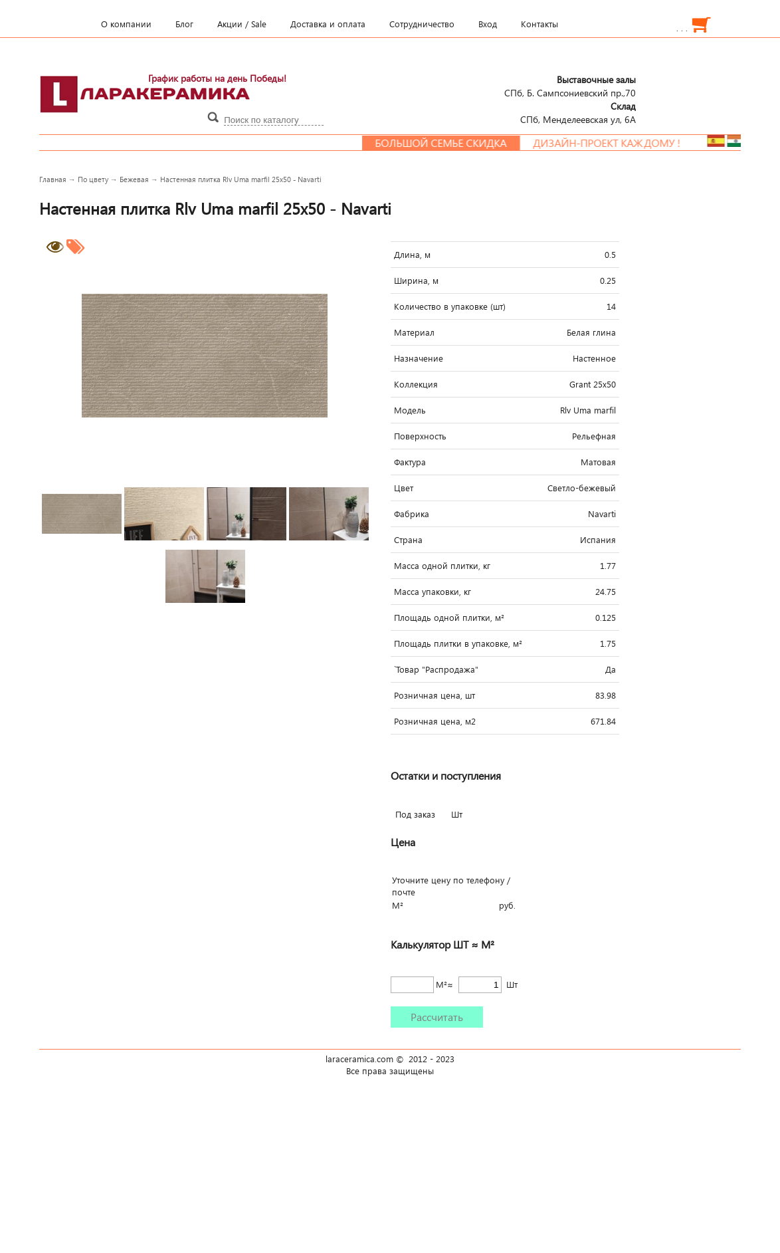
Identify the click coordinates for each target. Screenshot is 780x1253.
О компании (126, 24)
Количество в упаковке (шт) (450, 306)
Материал (414, 332)
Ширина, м (416, 280)
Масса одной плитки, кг (442, 566)
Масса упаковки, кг (432, 592)
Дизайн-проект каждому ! (615, 143)
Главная (52, 179)
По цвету (93, 179)
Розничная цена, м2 (435, 721)
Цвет (403, 488)
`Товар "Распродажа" (436, 669)
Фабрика (411, 514)
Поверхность (420, 436)
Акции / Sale (241, 24)
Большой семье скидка (449, 143)
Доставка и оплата (327, 24)
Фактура (410, 462)
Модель (410, 410)
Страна (408, 540)
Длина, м (412, 255)
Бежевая (134, 179)
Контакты (539, 24)
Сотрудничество (421, 24)
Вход (487, 24)
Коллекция (416, 384)
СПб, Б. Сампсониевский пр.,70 (570, 85)
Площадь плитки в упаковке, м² (458, 643)
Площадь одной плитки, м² (449, 618)
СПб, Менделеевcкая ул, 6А (578, 112)
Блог (184, 24)
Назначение (418, 358)
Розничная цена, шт (434, 695)
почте (403, 892)
